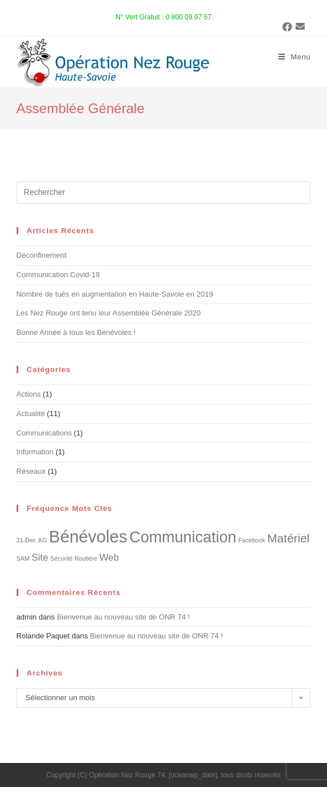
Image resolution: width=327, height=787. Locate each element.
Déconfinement (41, 255)
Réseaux (31, 471)
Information (35, 452)
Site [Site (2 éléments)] (39, 557)
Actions (29, 394)
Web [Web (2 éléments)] (109, 557)
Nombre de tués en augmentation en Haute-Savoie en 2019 (115, 294)
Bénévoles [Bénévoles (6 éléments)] (88, 536)
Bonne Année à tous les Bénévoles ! (76, 332)
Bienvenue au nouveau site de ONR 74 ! (123, 617)
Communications (44, 433)
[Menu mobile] (294, 57)
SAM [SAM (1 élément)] (23, 558)
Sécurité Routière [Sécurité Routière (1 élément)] (73, 558)
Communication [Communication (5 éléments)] (182, 537)
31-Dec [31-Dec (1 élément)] (26, 540)
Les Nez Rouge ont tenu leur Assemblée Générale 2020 (109, 313)
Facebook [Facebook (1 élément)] (251, 540)
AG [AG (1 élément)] (42, 540)
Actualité (31, 413)
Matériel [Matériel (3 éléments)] (288, 538)
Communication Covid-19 (58, 274)
